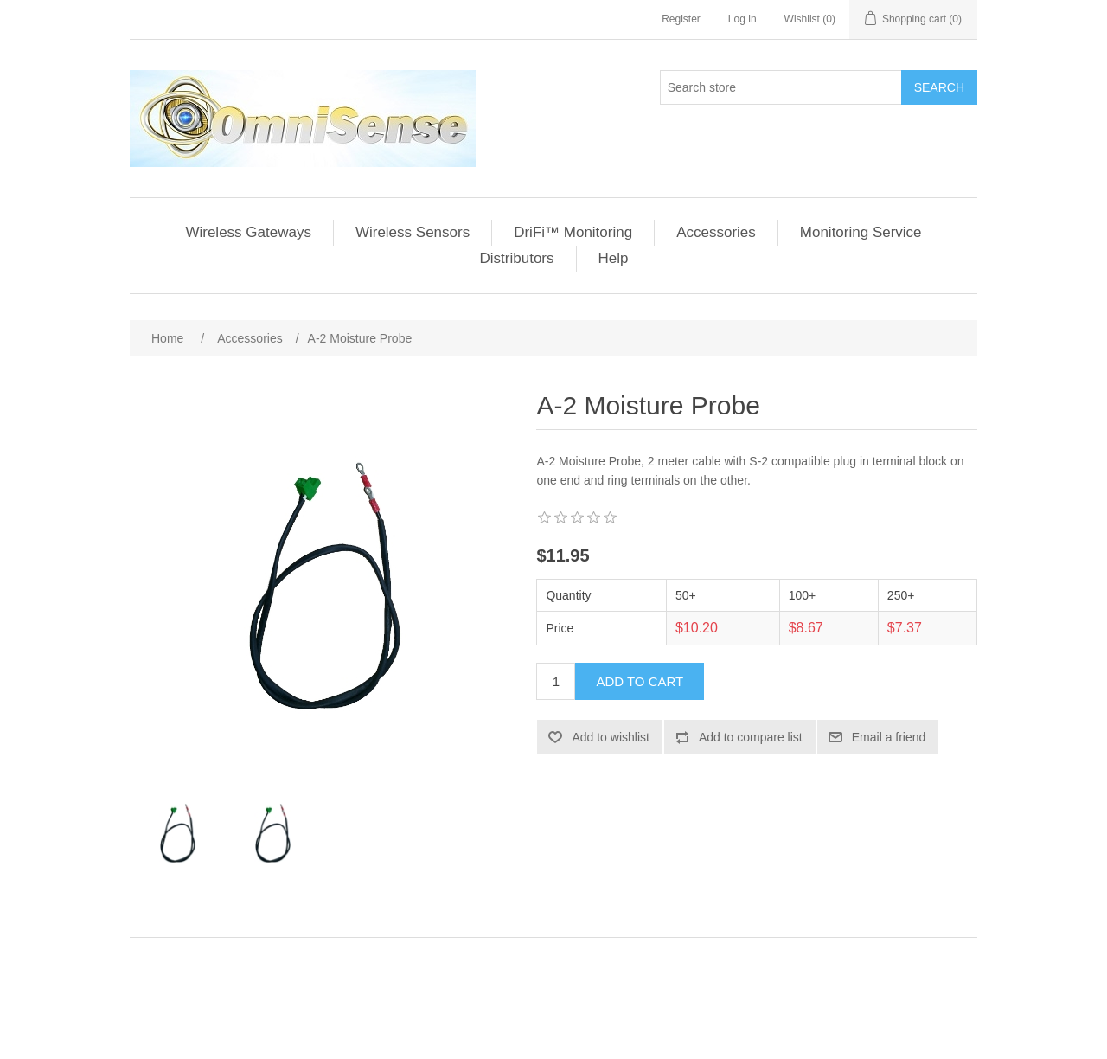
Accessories (716, 232)
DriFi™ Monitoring (573, 232)
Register (681, 19)
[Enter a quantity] (555, 681)
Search (939, 87)
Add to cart (639, 681)
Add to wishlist (610, 737)
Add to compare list (751, 737)
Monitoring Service (861, 232)
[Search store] (781, 87)
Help (613, 258)
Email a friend (889, 737)
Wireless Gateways (247, 232)
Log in (742, 19)
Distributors (517, 258)
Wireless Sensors (412, 232)
